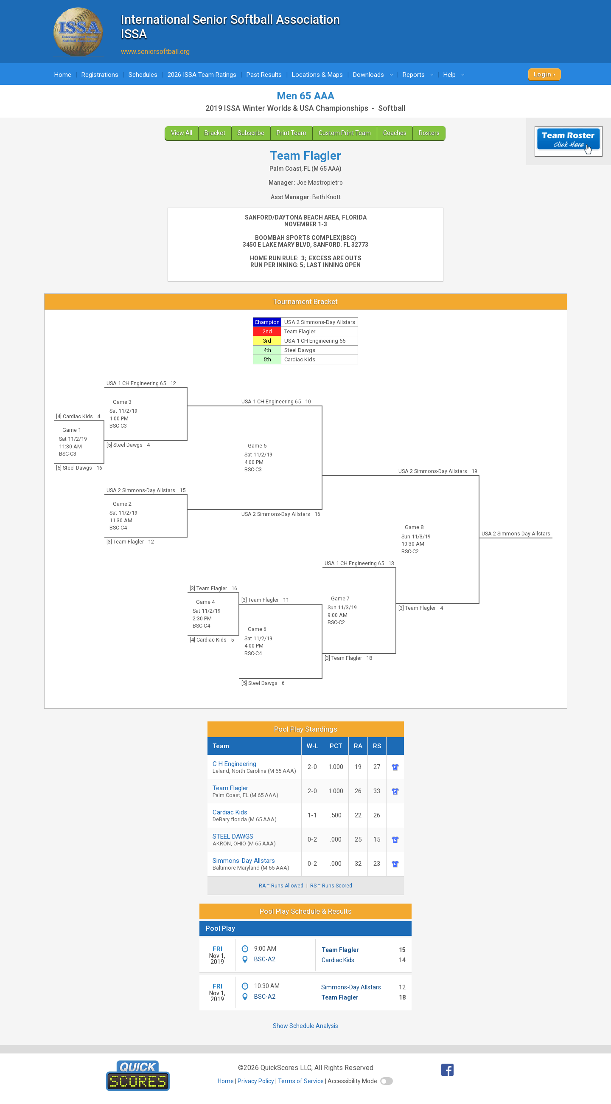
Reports (419, 75)
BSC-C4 (118, 527)
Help (455, 75)
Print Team (291, 133)
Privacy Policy (256, 1081)
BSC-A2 (264, 959)
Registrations (99, 75)
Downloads (374, 75)
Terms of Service (301, 1081)
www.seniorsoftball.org (155, 52)
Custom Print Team (345, 133)
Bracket (215, 133)
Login (542, 74)
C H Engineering (254, 767)
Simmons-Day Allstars (254, 864)
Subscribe (251, 133)
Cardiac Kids (338, 960)
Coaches (394, 133)
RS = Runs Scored (331, 886)
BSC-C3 (118, 425)
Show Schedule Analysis (305, 1025)
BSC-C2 (410, 551)
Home (62, 75)
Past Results (264, 75)
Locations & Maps (317, 75)
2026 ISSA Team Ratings (202, 75)
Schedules (143, 75)
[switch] (386, 1081)
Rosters (429, 133)
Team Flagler (340, 949)
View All (181, 133)
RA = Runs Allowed (281, 886)
